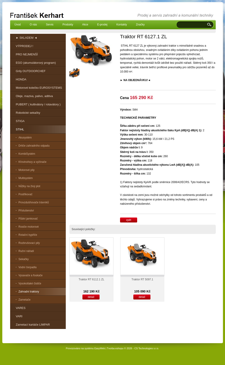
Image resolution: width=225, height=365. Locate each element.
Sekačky (23, 259)
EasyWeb (99, 348)
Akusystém (25, 137)
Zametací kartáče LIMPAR (33, 324)
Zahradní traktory (28, 291)
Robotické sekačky (28, 112)
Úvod (17, 24)
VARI (19, 316)
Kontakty (121, 24)
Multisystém (25, 178)
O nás (33, 24)
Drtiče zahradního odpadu (34, 145)
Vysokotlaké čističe (29, 283)
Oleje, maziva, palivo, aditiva (34, 96)
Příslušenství (26, 210)
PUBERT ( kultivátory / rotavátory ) (38, 104)
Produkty (67, 24)
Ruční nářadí (26, 251)
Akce (85, 24)
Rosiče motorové (28, 226)
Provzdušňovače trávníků (33, 202)
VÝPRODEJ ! (24, 46)
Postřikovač (25, 194)
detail (91, 297)
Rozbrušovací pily (29, 243)
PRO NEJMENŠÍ (27, 54)
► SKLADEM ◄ (26, 37)
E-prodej (102, 24)
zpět (128, 220)
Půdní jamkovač (28, 218)
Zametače (24, 299)
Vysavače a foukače (30, 275)
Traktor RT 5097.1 (142, 279)
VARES (20, 308)
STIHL (20, 129)
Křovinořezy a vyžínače (32, 161)
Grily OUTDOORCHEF (30, 71)
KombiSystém (26, 153)
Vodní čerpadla (27, 267)
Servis (49, 24)
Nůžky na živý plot (29, 186)
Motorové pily (26, 170)
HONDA (21, 79)
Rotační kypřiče (27, 234)
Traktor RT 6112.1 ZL (91, 279)
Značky (140, 24)
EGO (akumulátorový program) (36, 62)
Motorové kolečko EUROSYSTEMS (39, 87)
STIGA (20, 121)
